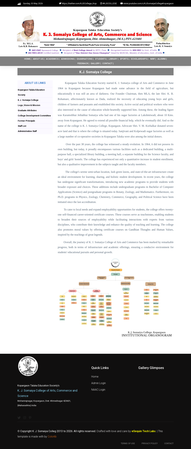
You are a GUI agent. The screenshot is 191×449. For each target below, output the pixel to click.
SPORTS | (124, 59)
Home (95, 376)
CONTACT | (108, 63)
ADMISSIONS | (68, 59)
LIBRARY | (113, 59)
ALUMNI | (162, 59)
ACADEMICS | (53, 59)
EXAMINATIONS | (85, 59)
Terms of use (128, 443)
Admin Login (98, 383)
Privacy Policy (150, 443)
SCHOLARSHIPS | (139, 59)
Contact (169, 443)
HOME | (27, 59)
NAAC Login (98, 389)
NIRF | (153, 59)
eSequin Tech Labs (144, 431)
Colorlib (52, 436)
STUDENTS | (101, 59)
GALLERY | (96, 63)
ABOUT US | (38, 59)
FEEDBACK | (83, 63)
